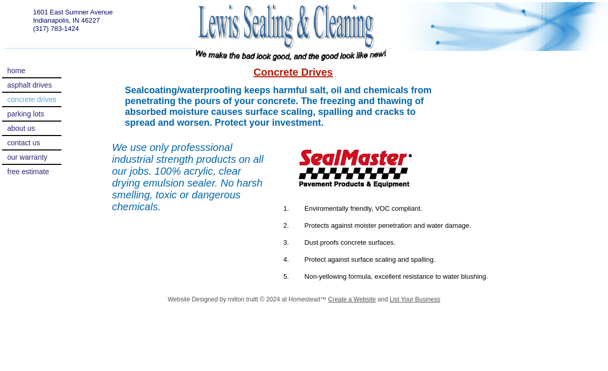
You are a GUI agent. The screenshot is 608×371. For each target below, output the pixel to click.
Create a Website (352, 299)
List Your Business (415, 299)
